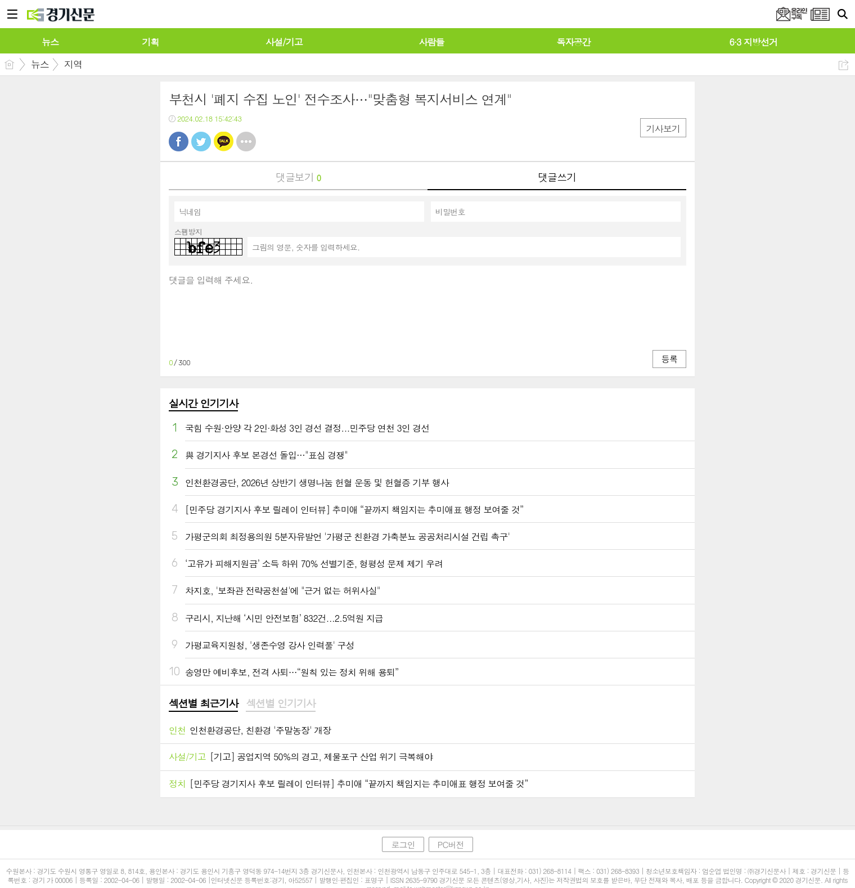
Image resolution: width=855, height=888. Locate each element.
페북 (178, 141)
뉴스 (40, 64)
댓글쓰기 (557, 177)
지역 (73, 64)
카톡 (223, 141)
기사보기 (663, 128)
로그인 (403, 844)
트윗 (201, 141)
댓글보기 (298, 177)
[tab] (203, 704)
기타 (246, 141)
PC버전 (451, 844)
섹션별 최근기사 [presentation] (203, 703)
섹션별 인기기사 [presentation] (280, 703)
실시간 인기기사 (203, 403)
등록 (669, 359)
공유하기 (843, 65)
